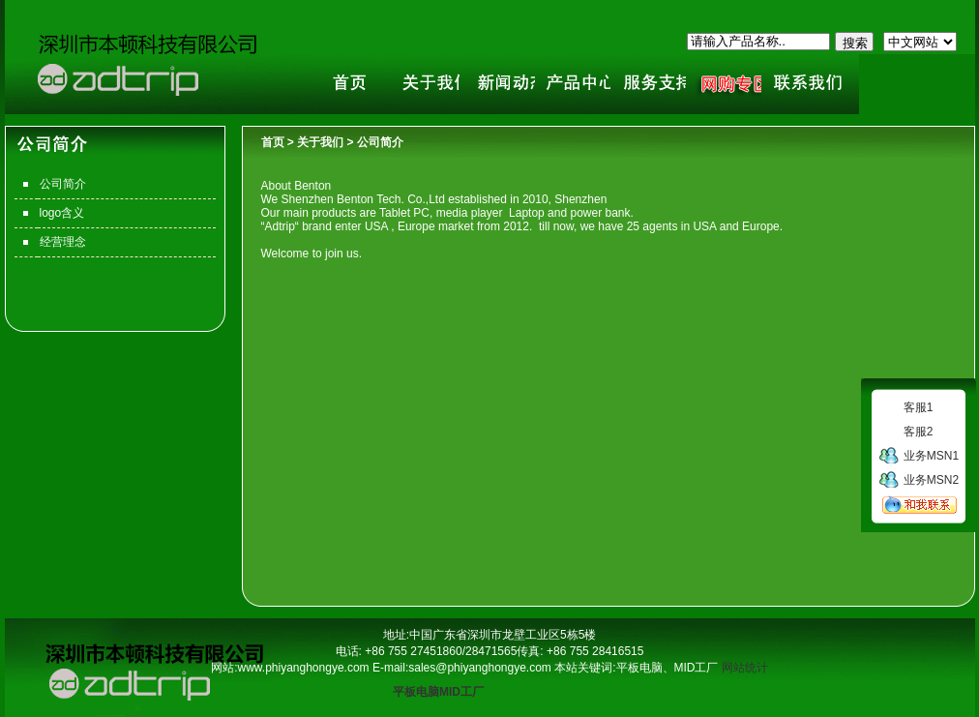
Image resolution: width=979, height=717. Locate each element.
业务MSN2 (931, 480)
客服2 (919, 431)
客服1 (919, 407)
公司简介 (63, 184)
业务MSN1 (931, 456)
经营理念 (63, 242)
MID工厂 (461, 692)
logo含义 (62, 213)
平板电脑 (416, 692)
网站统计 (745, 667)
